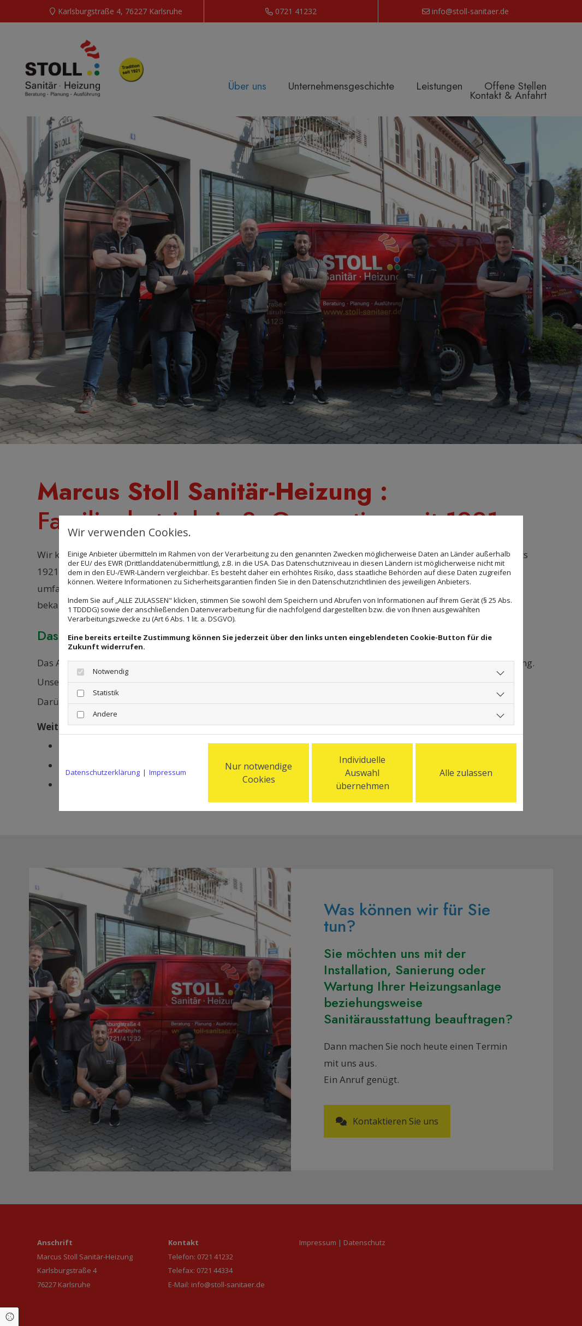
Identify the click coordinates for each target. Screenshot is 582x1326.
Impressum (167, 772)
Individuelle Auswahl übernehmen (362, 773)
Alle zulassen (466, 773)
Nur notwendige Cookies (258, 772)
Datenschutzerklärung (103, 772)
